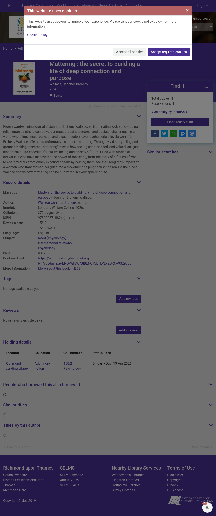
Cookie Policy (37, 35)
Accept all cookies (130, 52)
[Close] (187, 10)
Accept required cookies (169, 52)
